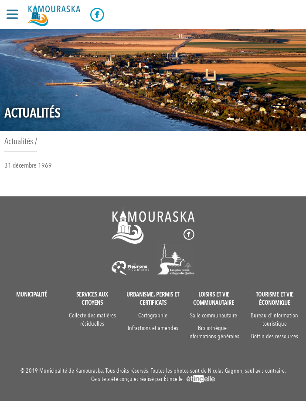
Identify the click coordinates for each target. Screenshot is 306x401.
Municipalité (31, 294)
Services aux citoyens (92, 298)
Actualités (18, 141)
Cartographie (152, 315)
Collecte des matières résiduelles (92, 319)
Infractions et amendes (153, 328)
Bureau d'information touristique (274, 319)
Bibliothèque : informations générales (213, 332)
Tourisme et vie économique (274, 298)
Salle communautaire (213, 315)
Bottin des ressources (274, 336)
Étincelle (189, 379)
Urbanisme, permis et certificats (152, 298)
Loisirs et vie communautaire (213, 298)
